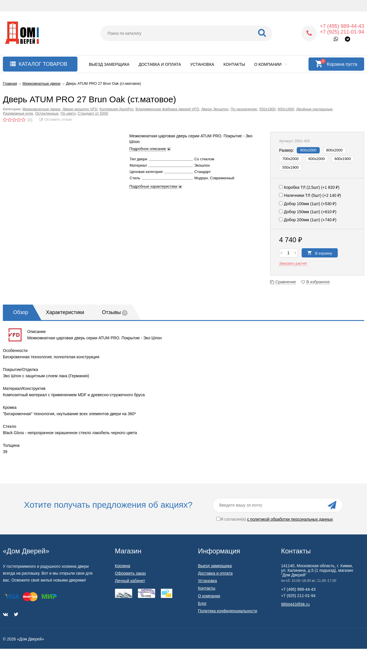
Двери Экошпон (215, 109)
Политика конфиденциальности (227, 611)
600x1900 (343, 159)
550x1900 (290, 167)
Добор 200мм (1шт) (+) (307, 220)
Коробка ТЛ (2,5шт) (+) (309, 187)
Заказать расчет (293, 263)
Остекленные (46, 113)
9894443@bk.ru (295, 604)
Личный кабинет (130, 580)
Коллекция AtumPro (116, 109)
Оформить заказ (130, 573)
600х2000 (317, 159)
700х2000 (290, 159)
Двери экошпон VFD (80, 109)
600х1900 (286, 109)
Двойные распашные (314, 109)
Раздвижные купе (18, 113)
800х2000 (334, 150)
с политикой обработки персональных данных (290, 519)
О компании (270, 64)
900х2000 (308, 150)
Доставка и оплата (159, 64)
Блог (202, 603)
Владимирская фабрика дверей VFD (167, 109)
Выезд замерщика (109, 64)
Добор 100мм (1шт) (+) (307, 203)
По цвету (68, 113)
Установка (202, 64)
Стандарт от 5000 (93, 113)
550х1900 (267, 109)
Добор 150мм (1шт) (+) (307, 211)
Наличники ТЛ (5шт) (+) (310, 195)
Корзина (122, 565)
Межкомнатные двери (41, 109)
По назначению (244, 109)
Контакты (234, 64)
